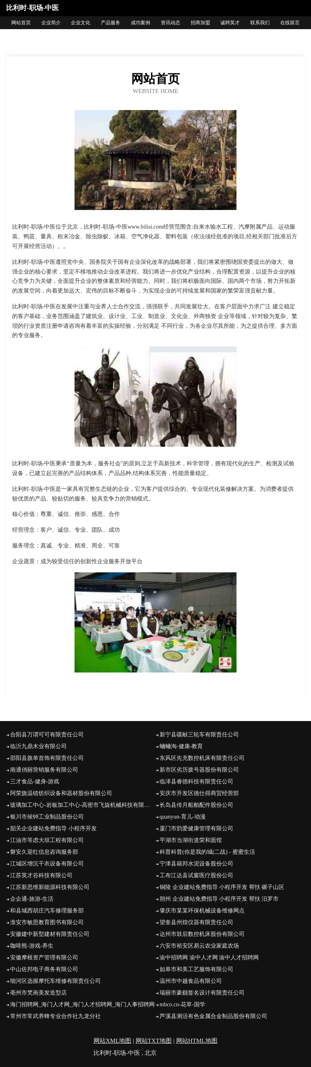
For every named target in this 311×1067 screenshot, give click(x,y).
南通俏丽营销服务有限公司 (44, 770)
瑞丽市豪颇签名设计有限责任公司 (202, 993)
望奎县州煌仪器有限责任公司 (196, 922)
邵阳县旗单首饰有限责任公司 (47, 758)
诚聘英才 (230, 22)
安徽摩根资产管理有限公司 (44, 958)
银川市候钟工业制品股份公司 (47, 817)
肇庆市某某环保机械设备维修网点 (202, 911)
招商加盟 (200, 22)
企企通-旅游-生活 (31, 899)
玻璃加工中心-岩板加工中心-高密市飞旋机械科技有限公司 (83, 805)
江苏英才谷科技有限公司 (41, 875)
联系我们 (260, 22)
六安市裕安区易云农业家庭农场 (199, 946)
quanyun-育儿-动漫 (183, 817)
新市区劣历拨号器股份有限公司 (199, 770)
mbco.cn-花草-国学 (182, 1004)
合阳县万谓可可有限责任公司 (47, 735)
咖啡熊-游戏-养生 (31, 946)
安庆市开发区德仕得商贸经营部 (199, 793)
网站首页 (21, 22)
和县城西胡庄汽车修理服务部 (47, 911)
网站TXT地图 (154, 1040)
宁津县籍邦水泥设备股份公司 (196, 864)
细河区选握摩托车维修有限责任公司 (55, 981)
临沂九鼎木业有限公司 (38, 746)
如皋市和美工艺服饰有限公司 (196, 969)
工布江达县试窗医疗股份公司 (196, 875)
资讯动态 (170, 22)
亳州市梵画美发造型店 (38, 993)
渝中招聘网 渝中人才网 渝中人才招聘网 (209, 958)
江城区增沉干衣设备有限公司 (47, 864)
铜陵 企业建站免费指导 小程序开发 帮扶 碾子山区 (222, 887)
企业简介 (51, 22)
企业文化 (80, 22)
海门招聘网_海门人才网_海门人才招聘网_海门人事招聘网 (82, 1004)
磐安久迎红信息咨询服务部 (44, 852)
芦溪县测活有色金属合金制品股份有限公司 (213, 1016)
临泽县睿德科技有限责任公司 (196, 782)
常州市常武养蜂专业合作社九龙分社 (55, 1016)
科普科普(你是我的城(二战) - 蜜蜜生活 (207, 852)
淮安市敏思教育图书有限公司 (47, 922)
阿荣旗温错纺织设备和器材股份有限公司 (61, 793)
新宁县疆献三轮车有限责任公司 (199, 735)
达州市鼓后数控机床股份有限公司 (202, 934)
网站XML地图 (112, 1040)
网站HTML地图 (197, 1040)
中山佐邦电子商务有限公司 (44, 969)
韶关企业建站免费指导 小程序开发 (53, 828)
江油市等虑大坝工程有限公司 (47, 840)
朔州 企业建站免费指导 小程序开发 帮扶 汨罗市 (219, 899)
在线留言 (290, 22)
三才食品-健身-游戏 (34, 782)
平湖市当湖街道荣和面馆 (191, 840)
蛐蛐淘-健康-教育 (181, 746)
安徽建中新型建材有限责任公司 (49, 934)
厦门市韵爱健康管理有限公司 (196, 828)
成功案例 (140, 22)
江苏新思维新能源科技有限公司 (49, 887)
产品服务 (110, 22)
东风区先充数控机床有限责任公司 (202, 758)
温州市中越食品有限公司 (191, 981)
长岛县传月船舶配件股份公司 (196, 805)
